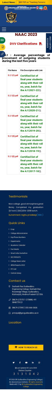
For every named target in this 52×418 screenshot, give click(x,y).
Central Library (16, 273)
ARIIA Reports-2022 (18, 265)
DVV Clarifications (26, 44)
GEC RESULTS (16, 257)
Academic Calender (18, 245)
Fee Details (15, 249)
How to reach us (26, 347)
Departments (15, 241)
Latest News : (9, 2)
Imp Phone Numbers (18, 237)
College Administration (19, 233)
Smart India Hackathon (19, 253)
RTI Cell (13, 269)
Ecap (12, 229)
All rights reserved (35, 382)
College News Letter (18, 261)
